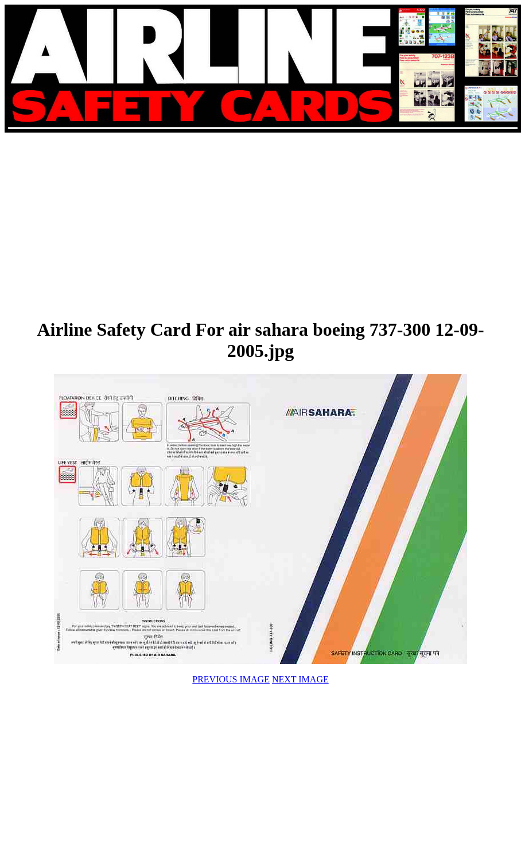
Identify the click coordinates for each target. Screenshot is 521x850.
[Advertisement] (161, 225)
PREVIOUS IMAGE (231, 679)
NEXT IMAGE (300, 679)
